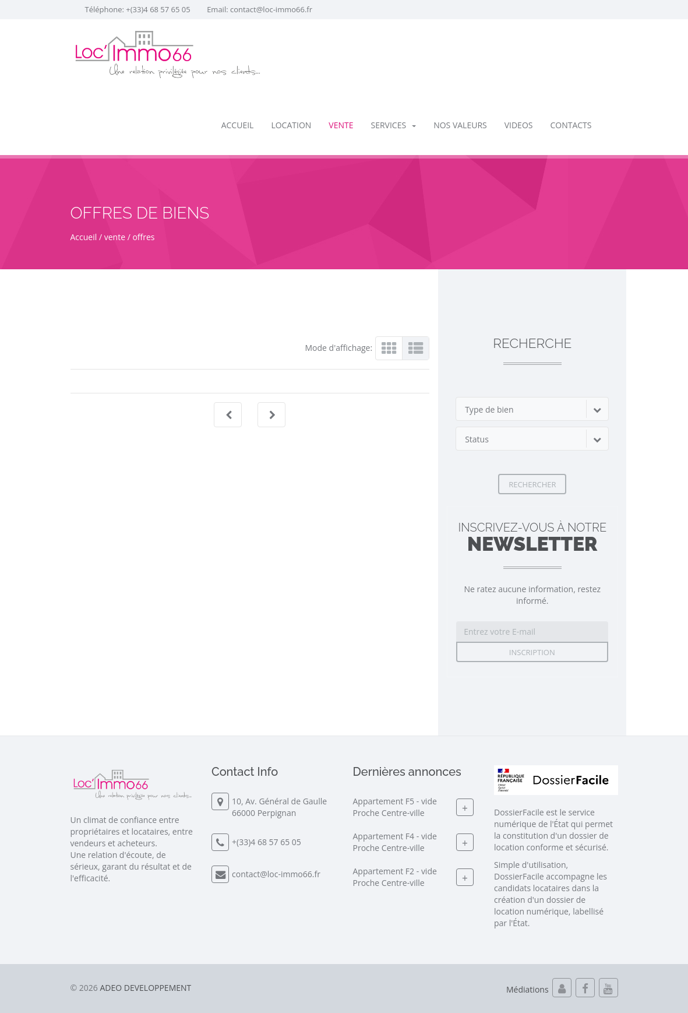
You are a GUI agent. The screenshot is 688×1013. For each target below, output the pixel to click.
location (291, 125)
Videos (518, 125)
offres (143, 236)
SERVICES (394, 125)
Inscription (532, 652)
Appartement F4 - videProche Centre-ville (395, 842)
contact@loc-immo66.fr (271, 9)
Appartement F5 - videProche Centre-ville (395, 807)
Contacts (570, 125)
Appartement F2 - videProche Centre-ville (395, 877)
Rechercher (532, 484)
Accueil (237, 125)
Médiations (527, 989)
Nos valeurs (460, 125)
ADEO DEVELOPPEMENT (145, 987)
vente (341, 125)
